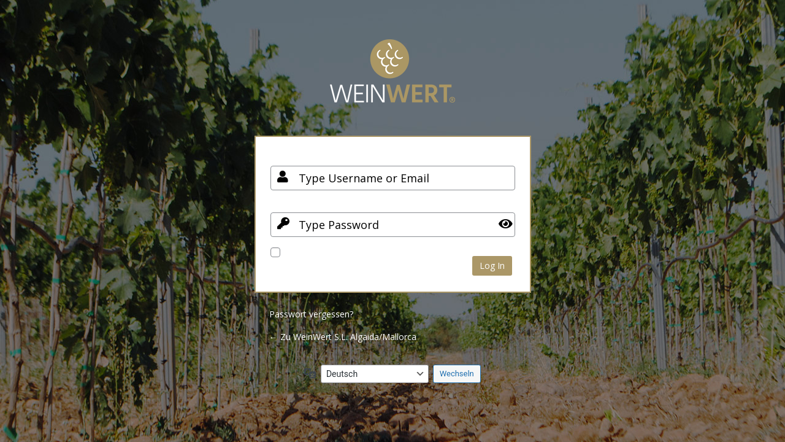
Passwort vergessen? (311, 314)
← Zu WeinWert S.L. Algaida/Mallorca (342, 337)
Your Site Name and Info (392, 80)
